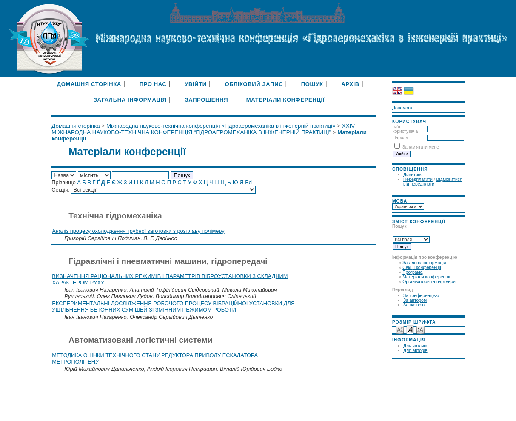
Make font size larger (420, 329)
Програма (412, 272)
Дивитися (413, 174)
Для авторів (415, 350)
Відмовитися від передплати (432, 181)
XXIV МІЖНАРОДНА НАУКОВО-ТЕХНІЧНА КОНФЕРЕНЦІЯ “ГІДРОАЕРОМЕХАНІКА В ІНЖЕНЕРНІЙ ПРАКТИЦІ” (203, 129)
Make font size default (410, 329)
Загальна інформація (424, 263)
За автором (415, 300)
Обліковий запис (254, 84)
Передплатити (418, 179)
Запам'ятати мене (420, 147)
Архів (350, 84)
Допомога (402, 108)
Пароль (400, 137)
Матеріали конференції (426, 277)
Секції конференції (421, 267)
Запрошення (206, 100)
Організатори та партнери (429, 281)
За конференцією (421, 295)
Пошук (312, 84)
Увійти (196, 84)
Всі (249, 182)
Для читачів (415, 346)
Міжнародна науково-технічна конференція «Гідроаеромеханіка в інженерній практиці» (221, 126)
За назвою (414, 305)
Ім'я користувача (405, 129)
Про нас (153, 84)
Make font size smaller (400, 329)
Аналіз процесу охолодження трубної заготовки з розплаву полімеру (138, 231)
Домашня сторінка (89, 84)
